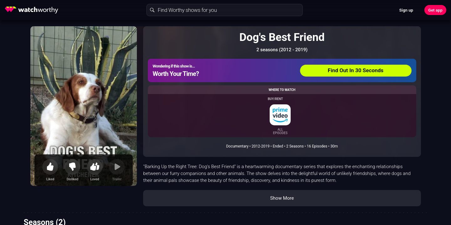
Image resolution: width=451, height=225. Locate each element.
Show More (282, 198)
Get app (435, 10)
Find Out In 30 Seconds (356, 70)
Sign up (406, 10)
